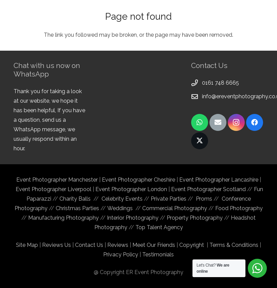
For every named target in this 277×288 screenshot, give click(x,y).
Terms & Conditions (233, 245)
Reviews (117, 245)
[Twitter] (199, 140)
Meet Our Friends (153, 245)
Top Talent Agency (159, 227)
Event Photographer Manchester (57, 179)
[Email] (217, 122)
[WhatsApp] (199, 122)
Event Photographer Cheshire (138, 179)
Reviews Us (56, 245)
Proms (204, 199)
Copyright (191, 245)
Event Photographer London (131, 189)
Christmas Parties (77, 208)
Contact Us (89, 245)
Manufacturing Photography (63, 218)
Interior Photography (133, 218)
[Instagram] (236, 122)
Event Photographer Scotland (208, 189)
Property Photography (195, 218)
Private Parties (168, 199)
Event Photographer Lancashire (218, 179)
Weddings (120, 208)
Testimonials (158, 254)
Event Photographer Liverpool (53, 189)
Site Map (27, 245)
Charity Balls (76, 199)
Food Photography (239, 208)
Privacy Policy (120, 254)
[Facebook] (254, 122)
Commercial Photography (174, 208)
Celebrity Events (122, 199)
